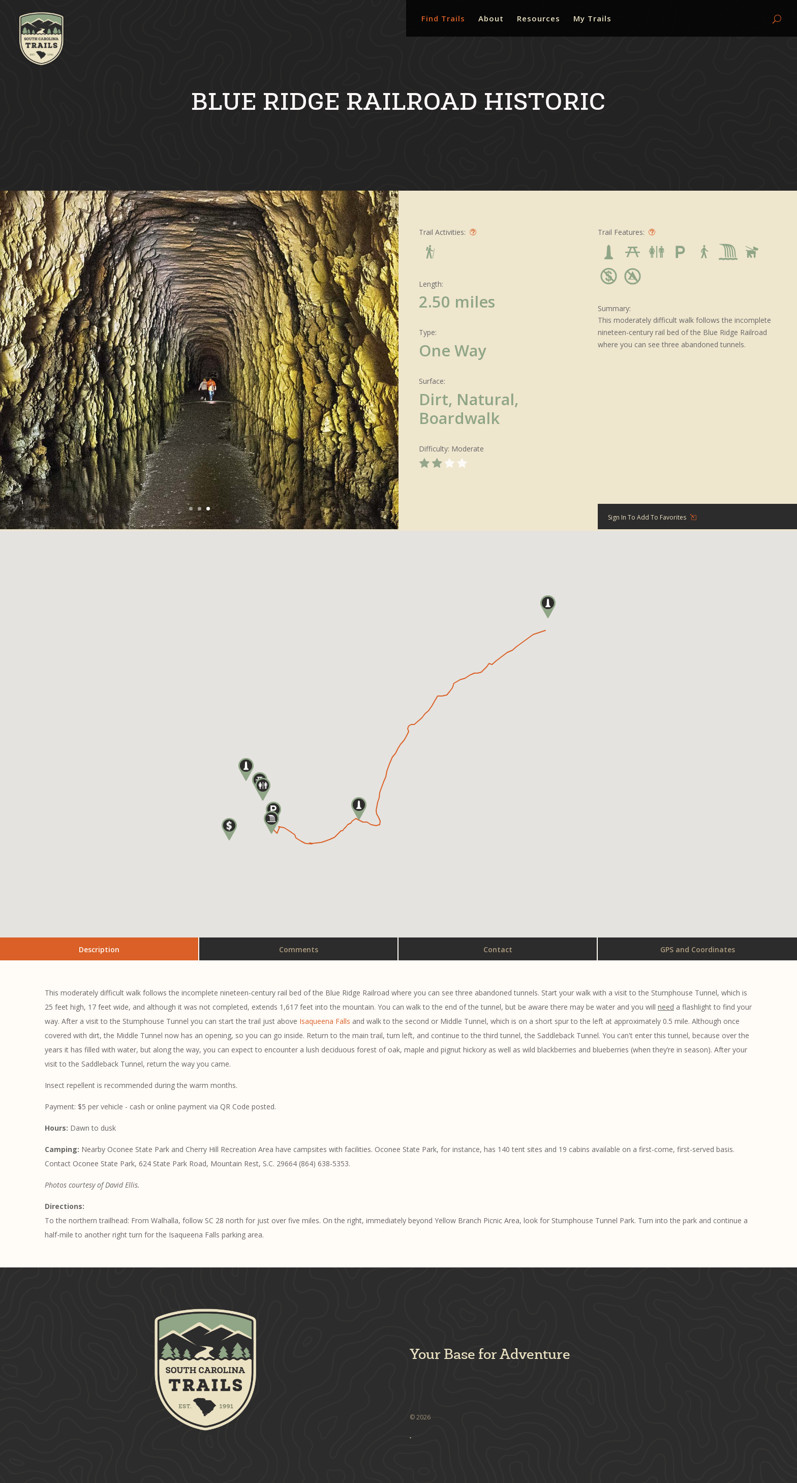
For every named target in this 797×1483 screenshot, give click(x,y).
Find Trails (443, 19)
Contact (497, 949)
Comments (298, 949)
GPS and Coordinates (697, 949)
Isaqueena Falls (324, 1021)
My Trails (592, 19)
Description (99, 949)
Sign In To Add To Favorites (647, 517)
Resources (538, 19)
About (491, 19)
